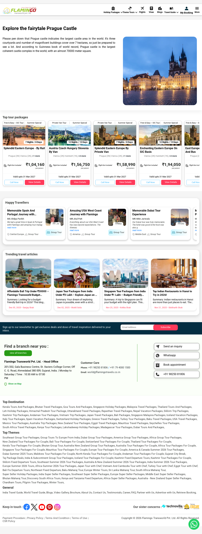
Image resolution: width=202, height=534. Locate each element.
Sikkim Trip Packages (176, 418)
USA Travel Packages (185, 426)
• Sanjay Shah (27, 315)
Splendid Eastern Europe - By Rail (24, 156)
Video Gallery (61, 500)
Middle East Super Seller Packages (165, 481)
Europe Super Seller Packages (127, 481)
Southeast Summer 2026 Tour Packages (60, 469)
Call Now (14, 190)
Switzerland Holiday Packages (73, 426)
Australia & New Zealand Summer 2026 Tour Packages (115, 469)
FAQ (133, 500)
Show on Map (14, 391)
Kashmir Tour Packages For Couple (171, 465)
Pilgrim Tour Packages (35, 490)
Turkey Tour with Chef (160, 473)
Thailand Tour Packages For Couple (151, 449)
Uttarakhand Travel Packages (83, 418)
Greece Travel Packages (105, 426)
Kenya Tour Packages (49, 435)
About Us (86, 500)
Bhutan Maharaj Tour (14, 486)
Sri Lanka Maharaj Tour (122, 477)
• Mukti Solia (76, 315)
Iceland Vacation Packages (182, 422)
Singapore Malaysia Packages (148, 422)
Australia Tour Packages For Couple (136, 453)
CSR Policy (9, 528)
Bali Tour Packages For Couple (67, 449)
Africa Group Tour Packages (165, 445)
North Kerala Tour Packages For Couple (98, 461)
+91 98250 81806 (135, 4)
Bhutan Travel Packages (48, 414)
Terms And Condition (57, 525)
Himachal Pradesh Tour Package (47, 418)
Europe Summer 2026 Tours (18, 473)
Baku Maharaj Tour (72, 477)
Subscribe (165, 335)
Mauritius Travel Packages (133, 430)
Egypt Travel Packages (104, 430)
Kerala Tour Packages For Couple (22, 453)
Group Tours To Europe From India (60, 445)
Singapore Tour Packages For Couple (24, 457)
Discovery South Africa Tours (44, 486)
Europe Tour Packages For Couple (108, 457)
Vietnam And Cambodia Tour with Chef (125, 473)
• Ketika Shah (124, 315)
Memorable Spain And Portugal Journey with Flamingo (21, 222)
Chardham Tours (12, 490)
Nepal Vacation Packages (148, 418)
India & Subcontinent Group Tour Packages (49, 465)
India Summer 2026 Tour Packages (167, 469)
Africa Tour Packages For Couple (177, 453)
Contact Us (99, 500)
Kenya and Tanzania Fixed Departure (82, 486)
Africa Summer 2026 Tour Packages (55, 473)
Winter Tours (56, 490)
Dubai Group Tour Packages (96, 445)
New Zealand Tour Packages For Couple (25, 449)
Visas (151, 13)
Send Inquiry (192, 3)
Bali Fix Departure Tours (16, 477)
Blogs (160, 13)
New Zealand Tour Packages (74, 430)
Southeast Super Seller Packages (90, 481)
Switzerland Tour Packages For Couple (108, 449)
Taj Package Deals (13, 465)
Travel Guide (171, 13)
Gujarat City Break (175, 461)
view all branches (18, 360)
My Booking (186, 14)
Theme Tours (130, 13)
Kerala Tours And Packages (18, 414)
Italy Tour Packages (14, 426)
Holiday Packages (113, 13)
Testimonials (114, 500)
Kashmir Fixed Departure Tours (132, 465)
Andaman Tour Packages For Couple (143, 461)
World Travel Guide (34, 500)
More (197, 13)
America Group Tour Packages (131, 445)
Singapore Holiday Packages (109, 414)
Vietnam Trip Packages (72, 422)
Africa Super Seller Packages (120, 486)
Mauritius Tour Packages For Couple (67, 457)
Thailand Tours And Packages (175, 414)
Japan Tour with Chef (89, 473)
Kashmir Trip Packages (16, 422)
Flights (142, 13)
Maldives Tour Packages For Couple (54, 461)
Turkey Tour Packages (132, 426)
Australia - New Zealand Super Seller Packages (164, 486)
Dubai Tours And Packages (148, 435)
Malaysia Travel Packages (142, 414)
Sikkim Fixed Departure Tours (19, 469)
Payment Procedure (14, 525)
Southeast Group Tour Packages (21, 445)
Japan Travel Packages (100, 422)
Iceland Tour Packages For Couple (94, 465)
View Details (34, 190)
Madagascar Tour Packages (116, 435)
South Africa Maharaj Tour (151, 477)
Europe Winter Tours (96, 477)
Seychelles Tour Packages (164, 430)
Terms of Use (79, 525)
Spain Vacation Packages (40, 426)
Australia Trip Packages (43, 430)
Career (126, 500)
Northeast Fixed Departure (46, 477)
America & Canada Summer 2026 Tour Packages (156, 457)
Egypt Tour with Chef (186, 473)
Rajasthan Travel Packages (117, 418)
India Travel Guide (13, 500)
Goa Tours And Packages (77, 414)
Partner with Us (145, 500)
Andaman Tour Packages (44, 422)
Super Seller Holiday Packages (20, 481)
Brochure (75, 500)
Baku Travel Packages (158, 426)
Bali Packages (122, 422)
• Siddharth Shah (175, 315)
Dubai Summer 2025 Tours (18, 461)
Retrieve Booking (186, 500)
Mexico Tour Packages (16, 430)
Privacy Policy (35, 525)
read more (11, 235)
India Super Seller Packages (54, 481)
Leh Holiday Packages (15, 418)
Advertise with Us (165, 500)
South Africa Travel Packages (19, 435)
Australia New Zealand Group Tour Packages (89, 453)
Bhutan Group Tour (52, 453)
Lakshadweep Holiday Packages (81, 435)
